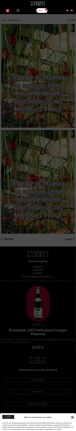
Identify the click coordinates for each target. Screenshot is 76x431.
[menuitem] (67, 10)
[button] (8, 11)
